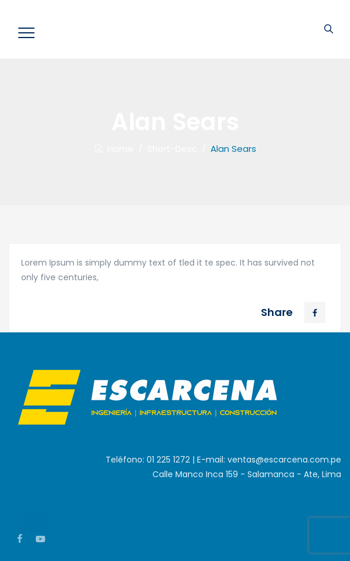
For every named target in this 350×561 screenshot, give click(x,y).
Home (114, 148)
